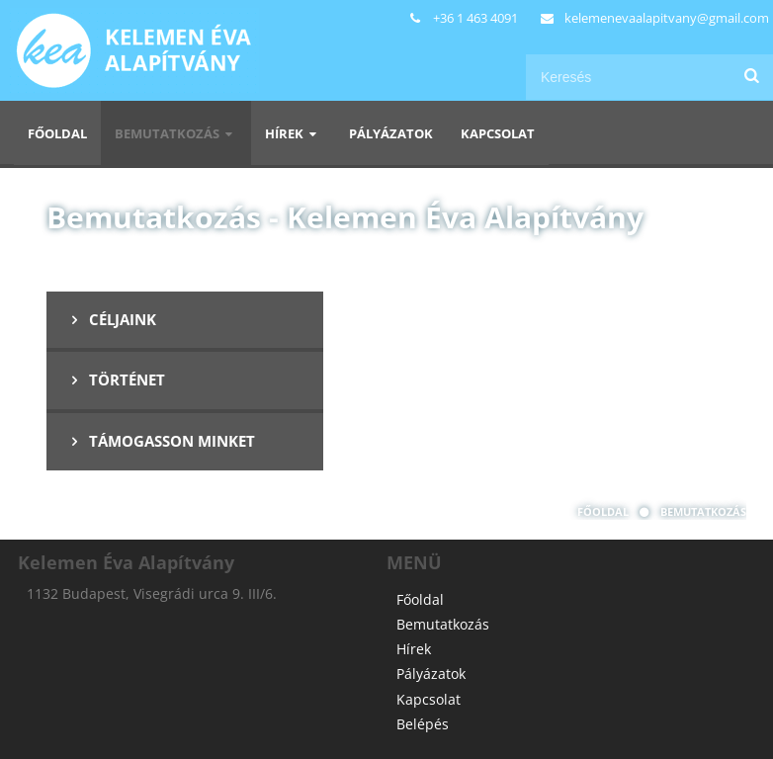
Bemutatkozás (176, 133)
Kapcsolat (498, 133)
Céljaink (110, 319)
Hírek (293, 133)
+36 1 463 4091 (475, 18)
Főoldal (57, 133)
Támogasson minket (159, 441)
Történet (114, 379)
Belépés (422, 724)
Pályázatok (391, 133)
